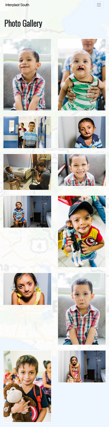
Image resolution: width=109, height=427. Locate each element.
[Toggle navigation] (99, 4)
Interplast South (17, 5)
